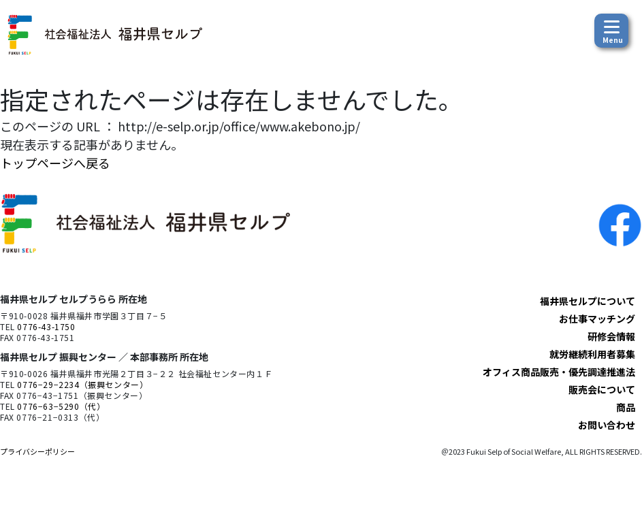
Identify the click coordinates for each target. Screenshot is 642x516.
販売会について (601, 389)
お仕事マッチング (597, 318)
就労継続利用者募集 (592, 354)
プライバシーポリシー (37, 451)
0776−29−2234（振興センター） (82, 384)
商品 (625, 407)
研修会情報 (611, 336)
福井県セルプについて (587, 301)
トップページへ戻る (55, 163)
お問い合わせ (606, 425)
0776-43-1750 (46, 326)
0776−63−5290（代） (61, 406)
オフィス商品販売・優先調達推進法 (559, 371)
